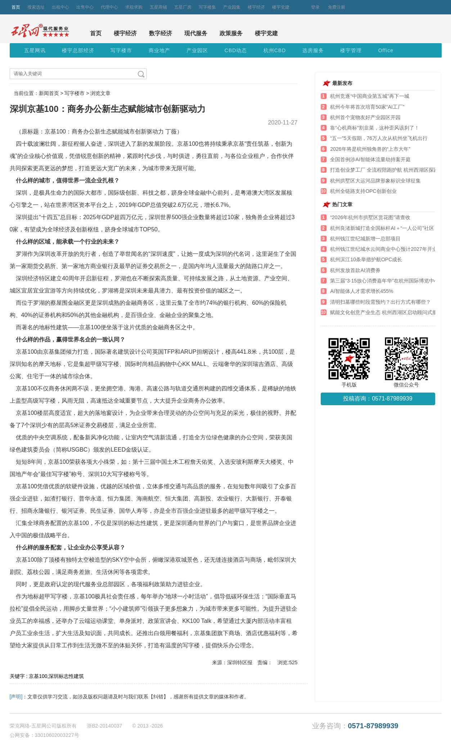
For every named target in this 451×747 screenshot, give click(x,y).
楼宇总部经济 (78, 50)
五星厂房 (182, 7)
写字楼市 (121, 50)
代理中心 (109, 7)
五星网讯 (35, 50)
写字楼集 (207, 7)
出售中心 (85, 7)
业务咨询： (355, 726)
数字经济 (160, 33)
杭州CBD (274, 50)
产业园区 (197, 50)
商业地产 (159, 50)
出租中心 (60, 7)
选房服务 (313, 50)
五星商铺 (158, 7)
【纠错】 (158, 697)
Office (385, 50)
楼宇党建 (280, 7)
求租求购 (134, 7)
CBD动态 (236, 50)
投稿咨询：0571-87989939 (377, 398)
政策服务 (231, 33)
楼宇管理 (351, 50)
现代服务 (195, 33)
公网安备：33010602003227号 (44, 735)
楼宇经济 (256, 7)
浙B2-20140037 (104, 726)
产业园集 (231, 7)
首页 (16, 7)
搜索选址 (36, 7)
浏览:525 (287, 662)
